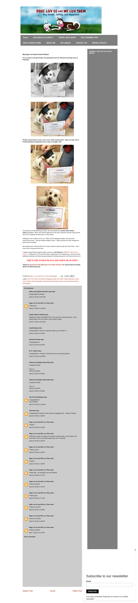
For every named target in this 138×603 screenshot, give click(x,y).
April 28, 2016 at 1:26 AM (37, 441)
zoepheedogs (33, 328)
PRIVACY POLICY (99, 43)
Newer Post (28, 591)
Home (25, 37)
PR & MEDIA (65, 43)
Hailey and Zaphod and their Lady (40, 291)
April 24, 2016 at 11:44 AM (37, 308)
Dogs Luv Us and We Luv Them (39, 303)
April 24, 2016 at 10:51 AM (37, 297)
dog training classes (57, 281)
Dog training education (71, 281)
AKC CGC (30, 279)
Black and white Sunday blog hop (63, 279)
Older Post (77, 591)
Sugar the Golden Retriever (53, 265)
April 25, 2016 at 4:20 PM (37, 416)
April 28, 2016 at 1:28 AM (37, 509)
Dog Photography (36, 281)
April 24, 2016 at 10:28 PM (37, 356)
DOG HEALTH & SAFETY (43, 37)
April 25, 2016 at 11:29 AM (37, 404)
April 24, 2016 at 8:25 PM (37, 345)
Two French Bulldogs (36, 397)
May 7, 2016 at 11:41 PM (37, 532)
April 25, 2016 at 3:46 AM (37, 373)
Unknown (32, 410)
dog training (46, 281)
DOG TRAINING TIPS (89, 37)
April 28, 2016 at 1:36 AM (37, 521)
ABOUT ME (50, 43)
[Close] (135, 549)
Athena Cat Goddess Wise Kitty (39, 362)
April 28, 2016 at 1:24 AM (37, 427)
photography (26, 283)
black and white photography (43, 279)
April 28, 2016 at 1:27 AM (37, 475)
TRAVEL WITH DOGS (67, 37)
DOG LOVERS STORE (32, 43)
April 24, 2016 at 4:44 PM (37, 333)
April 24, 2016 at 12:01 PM (37, 322)
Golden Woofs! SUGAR (37, 314)
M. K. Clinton (33, 351)
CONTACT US (81, 43)
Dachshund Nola (35, 265)
